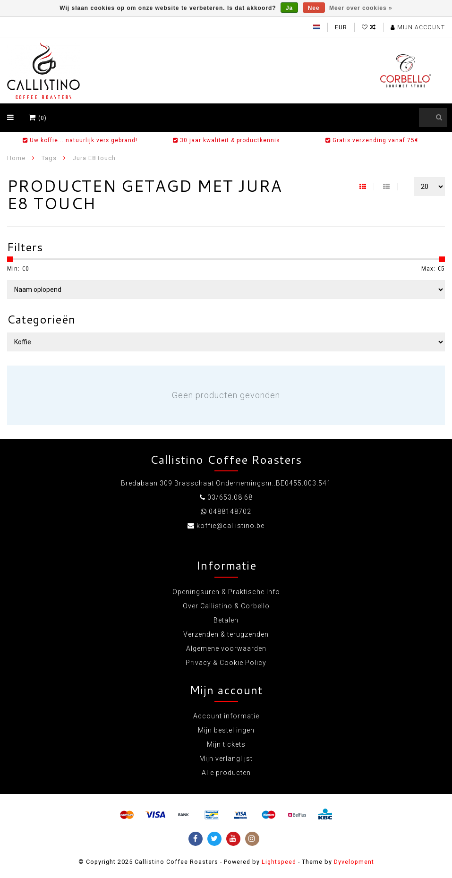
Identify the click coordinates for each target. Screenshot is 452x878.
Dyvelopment (354, 861)
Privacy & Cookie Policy (226, 662)
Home (16, 158)
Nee (314, 8)
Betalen (226, 620)
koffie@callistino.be (230, 525)
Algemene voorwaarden (226, 648)
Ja (289, 8)
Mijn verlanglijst (226, 758)
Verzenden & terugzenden (226, 634)
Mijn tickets (226, 744)
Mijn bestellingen (226, 730)
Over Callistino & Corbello (226, 606)
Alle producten (226, 772)
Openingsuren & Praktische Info (226, 592)
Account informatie (226, 716)
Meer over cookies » (360, 8)
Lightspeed (279, 861)
